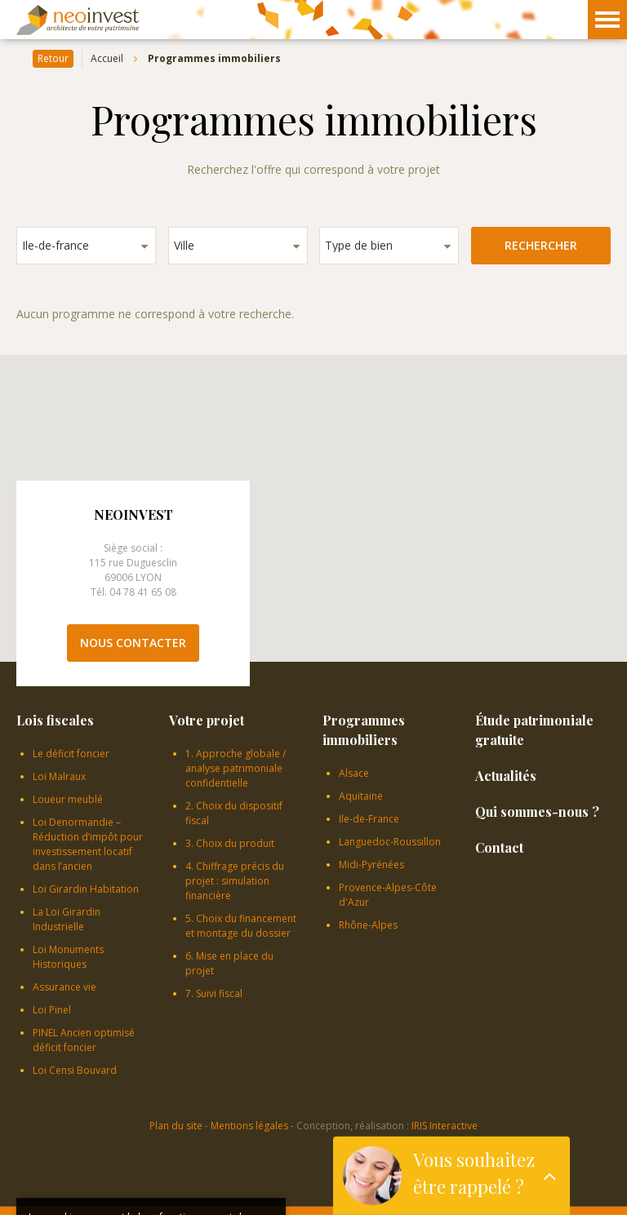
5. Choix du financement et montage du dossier (240, 925)
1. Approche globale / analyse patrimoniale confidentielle (235, 768)
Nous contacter (133, 642)
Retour (53, 58)
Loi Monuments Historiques (68, 956)
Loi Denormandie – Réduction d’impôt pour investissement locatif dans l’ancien (88, 844)
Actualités (505, 775)
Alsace (354, 773)
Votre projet (206, 720)
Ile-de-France (369, 819)
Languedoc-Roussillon (390, 842)
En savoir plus (173, 1159)
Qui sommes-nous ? (537, 811)
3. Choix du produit (229, 843)
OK (254, 1176)
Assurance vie (64, 987)
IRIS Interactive (444, 1126)
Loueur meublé (68, 799)
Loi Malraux (59, 776)
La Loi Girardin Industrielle (66, 919)
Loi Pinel (52, 1010)
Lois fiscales (55, 720)
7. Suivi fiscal (213, 993)
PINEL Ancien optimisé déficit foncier (84, 1040)
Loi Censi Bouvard (75, 1070)
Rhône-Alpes (368, 925)
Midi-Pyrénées (371, 864)
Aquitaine (361, 796)
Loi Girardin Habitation (86, 889)
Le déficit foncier (71, 753)
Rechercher (541, 245)
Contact (499, 847)
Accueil (107, 58)
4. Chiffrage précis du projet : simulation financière (234, 880)
